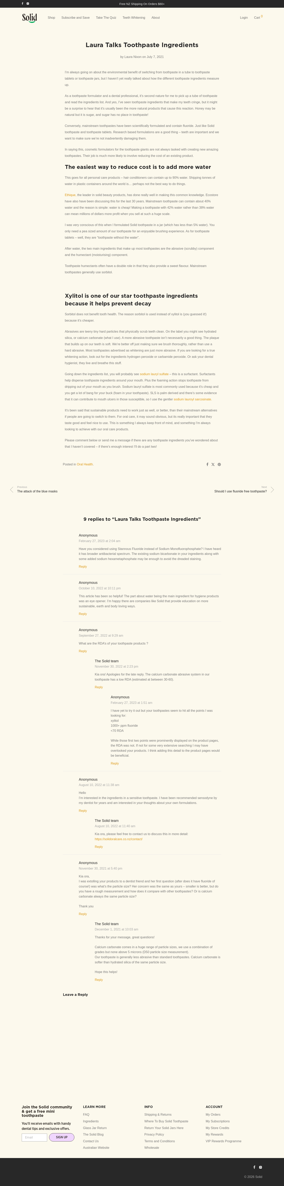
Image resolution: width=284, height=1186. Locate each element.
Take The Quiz (106, 17)
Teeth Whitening (133, 17)
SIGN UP (61, 1137)
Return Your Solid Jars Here (163, 1128)
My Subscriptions (218, 1121)
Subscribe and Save (75, 17)
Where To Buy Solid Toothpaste (166, 1121)
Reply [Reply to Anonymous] (83, 566)
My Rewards (214, 1134)
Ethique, (71, 195)
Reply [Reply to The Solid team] (99, 687)
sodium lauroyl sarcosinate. (193, 399)
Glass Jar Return (95, 1128)
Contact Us (91, 1141)
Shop (51, 17)
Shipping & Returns (158, 1114)
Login (244, 17)
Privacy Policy (154, 1134)
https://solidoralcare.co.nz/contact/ (119, 839)
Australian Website (96, 1147)
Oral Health (85, 464)
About (155, 17)
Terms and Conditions (159, 1141)
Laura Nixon (132, 57)
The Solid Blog (93, 1134)
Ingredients (91, 1121)
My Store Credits (217, 1128)
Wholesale (151, 1147)
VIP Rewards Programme (223, 1141)
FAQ (86, 1114)
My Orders (213, 1114)
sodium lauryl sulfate (154, 374)
